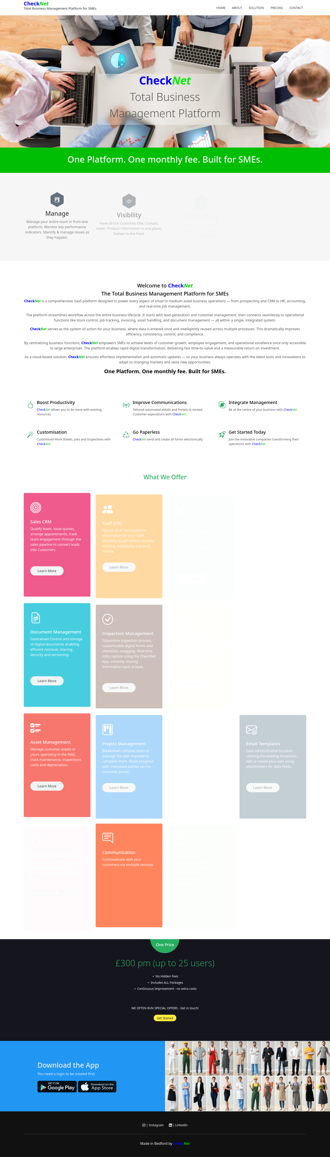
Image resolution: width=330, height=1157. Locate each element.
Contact (296, 8)
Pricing (276, 8)
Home (220, 8)
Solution (256, 8)
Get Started (165, 1018)
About (237, 8)
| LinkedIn (178, 1125)
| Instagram (152, 1125)
